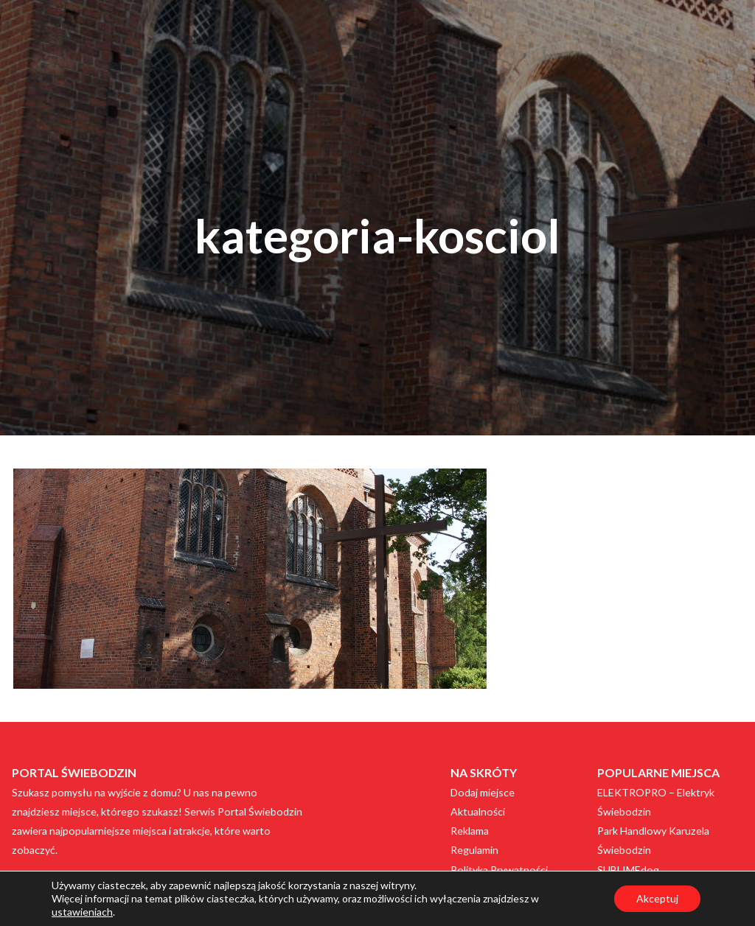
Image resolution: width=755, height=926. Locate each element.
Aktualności (477, 811)
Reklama (469, 830)
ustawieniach (82, 911)
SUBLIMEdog (628, 869)
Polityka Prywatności (499, 869)
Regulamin (474, 849)
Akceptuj (657, 898)
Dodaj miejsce (482, 792)
